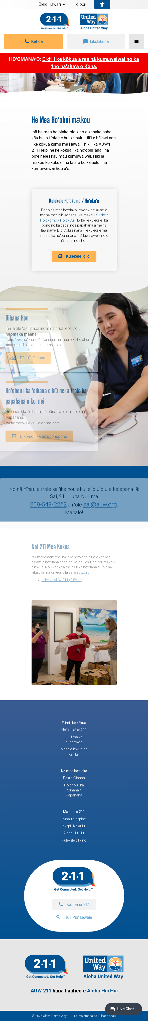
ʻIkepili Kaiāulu (74, 826)
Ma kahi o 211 (74, 812)
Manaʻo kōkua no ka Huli (74, 751)
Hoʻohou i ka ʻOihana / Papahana (74, 790)
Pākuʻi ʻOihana (74, 778)
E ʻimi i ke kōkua (74, 723)
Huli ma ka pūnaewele (74, 739)
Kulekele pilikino (74, 840)
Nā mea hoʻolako (74, 771)
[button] (64, 5)
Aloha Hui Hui (74, 833)
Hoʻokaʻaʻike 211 (74, 730)
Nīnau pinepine (74, 819)
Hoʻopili (80, 5)
